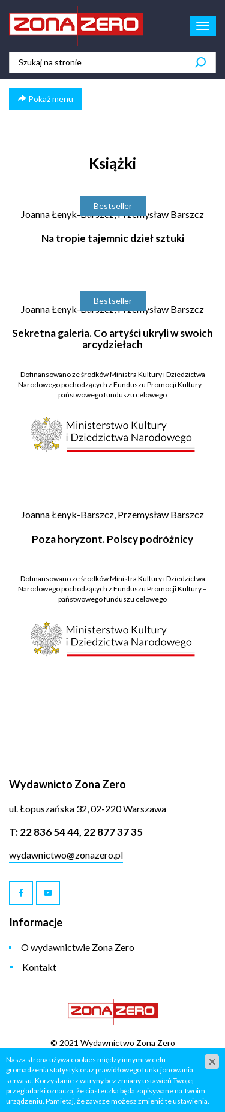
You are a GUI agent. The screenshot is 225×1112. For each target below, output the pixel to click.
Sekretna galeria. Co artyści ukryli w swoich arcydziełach (112, 339)
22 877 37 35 (113, 832)
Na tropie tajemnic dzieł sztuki (112, 238)
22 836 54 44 (49, 832)
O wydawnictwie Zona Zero (77, 947)
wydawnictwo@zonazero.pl (66, 854)
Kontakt (39, 967)
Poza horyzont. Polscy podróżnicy (112, 539)
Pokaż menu (45, 99)
